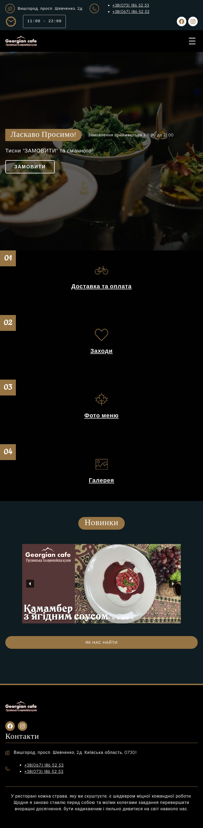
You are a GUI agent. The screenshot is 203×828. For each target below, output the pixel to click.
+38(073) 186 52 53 (130, 5)
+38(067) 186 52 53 (130, 11)
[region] (101, 583)
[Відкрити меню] (192, 41)
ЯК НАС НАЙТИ (101, 642)
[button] (30, 584)
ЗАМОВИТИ (30, 167)
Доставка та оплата (101, 286)
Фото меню (101, 415)
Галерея (101, 480)
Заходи (101, 350)
